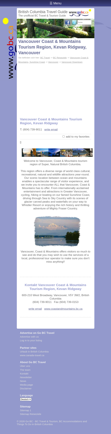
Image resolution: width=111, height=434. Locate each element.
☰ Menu (56, 3)
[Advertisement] (55, 88)
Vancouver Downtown (72, 62)
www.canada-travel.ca (32, 355)
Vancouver (53, 62)
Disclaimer (26, 388)
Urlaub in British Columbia (34, 351)
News (23, 381)
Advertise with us (29, 336)
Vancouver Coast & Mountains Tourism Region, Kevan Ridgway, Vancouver (52, 47)
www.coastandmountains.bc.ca (63, 308)
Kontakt (24, 373)
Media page (26, 384)
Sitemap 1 (25, 410)
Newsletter (26, 377)
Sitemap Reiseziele (30, 414)
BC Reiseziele (60, 57)
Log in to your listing (31, 340)
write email (51, 129)
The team (25, 369)
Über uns (25, 366)
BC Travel (45, 57)
